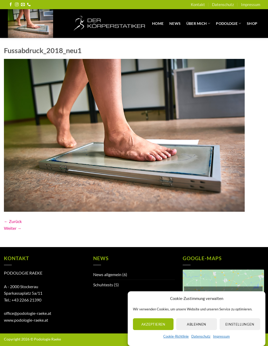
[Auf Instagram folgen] (17, 5)
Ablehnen (196, 328)
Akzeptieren (153, 328)
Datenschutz (200, 341)
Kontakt (198, 4)
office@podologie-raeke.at (27, 313)
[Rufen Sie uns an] (29, 5)
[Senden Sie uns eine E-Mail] (23, 5)
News (175, 23)
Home (158, 23)
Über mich (198, 23)
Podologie (228, 23)
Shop (252, 23)
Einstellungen (239, 328)
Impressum (221, 341)
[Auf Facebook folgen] (11, 5)
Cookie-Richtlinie (176, 341)
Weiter (12, 228)
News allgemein (107, 274)
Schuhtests (103, 284)
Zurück (13, 221)
